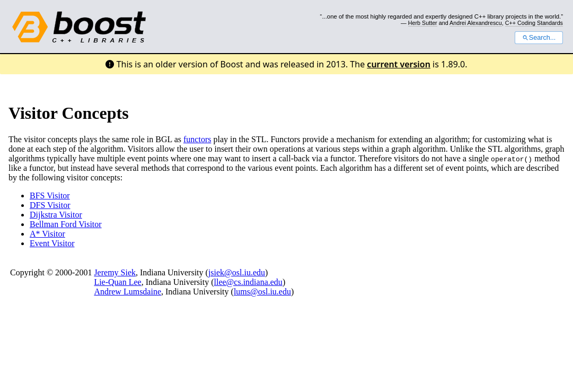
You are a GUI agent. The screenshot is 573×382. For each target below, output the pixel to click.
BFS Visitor (50, 195)
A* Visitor (47, 233)
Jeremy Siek (115, 272)
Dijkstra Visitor (56, 214)
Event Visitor (52, 243)
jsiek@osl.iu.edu (236, 272)
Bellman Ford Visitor (66, 224)
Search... (539, 37)
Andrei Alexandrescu (475, 23)
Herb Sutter (422, 23)
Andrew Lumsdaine (127, 291)
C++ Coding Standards (534, 23)
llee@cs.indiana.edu (248, 281)
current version (398, 64)
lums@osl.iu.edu (262, 291)
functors (197, 139)
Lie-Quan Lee (117, 281)
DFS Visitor (50, 205)
